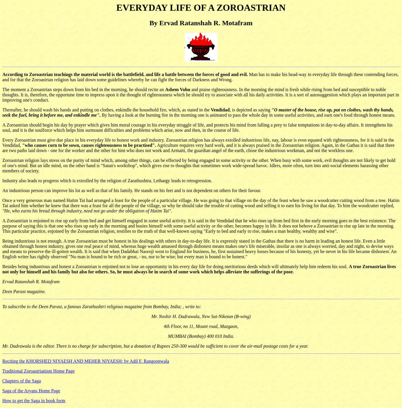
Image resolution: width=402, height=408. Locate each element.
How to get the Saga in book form (33, 400)
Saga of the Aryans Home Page (31, 390)
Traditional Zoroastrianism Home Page (38, 371)
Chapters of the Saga (21, 380)
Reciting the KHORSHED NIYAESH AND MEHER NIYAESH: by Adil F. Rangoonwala (85, 361)
